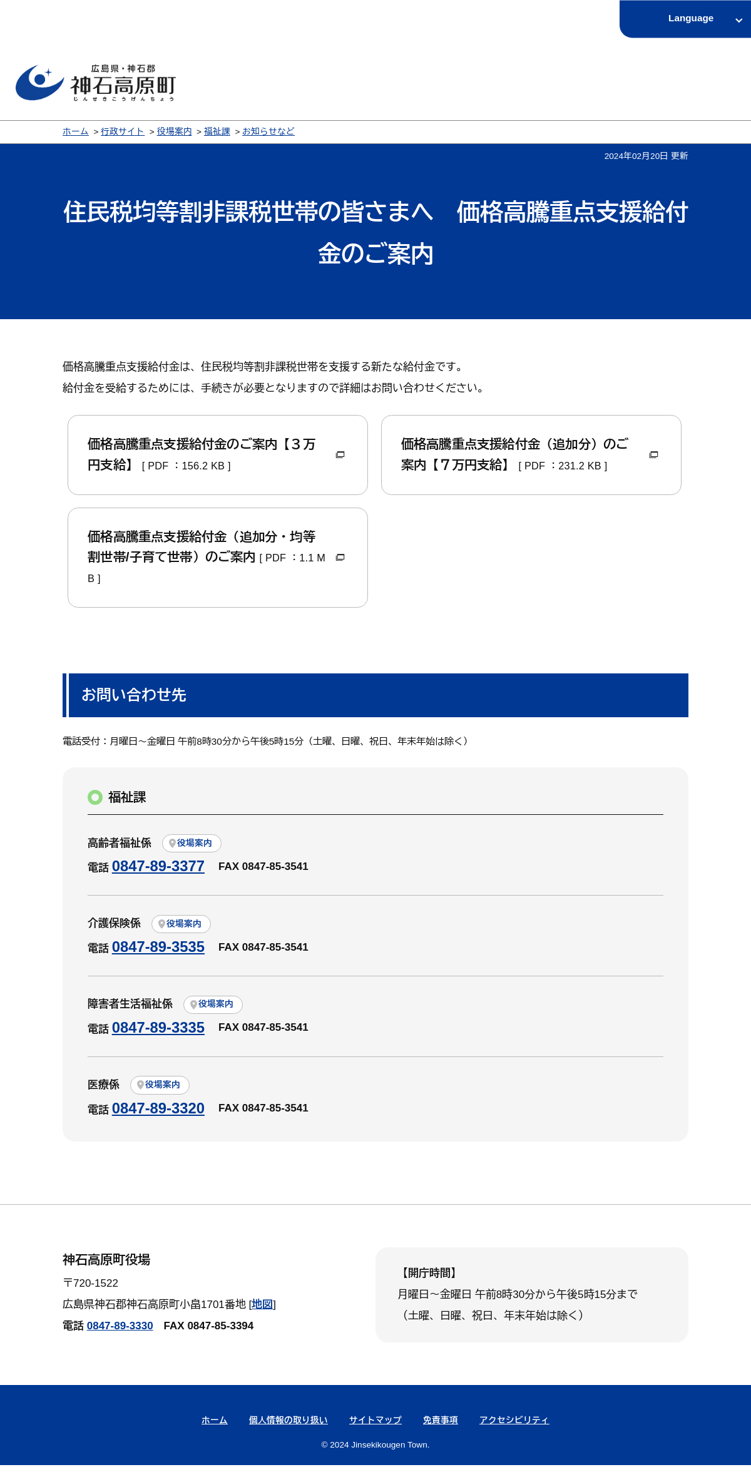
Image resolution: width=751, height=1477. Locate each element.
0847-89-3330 (120, 1338)
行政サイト (123, 131)
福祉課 (217, 131)
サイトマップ (375, 1432)
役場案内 (174, 131)
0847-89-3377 (158, 877)
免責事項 (440, 1432)
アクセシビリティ (514, 1432)
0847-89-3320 (158, 1120)
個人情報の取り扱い (288, 1432)
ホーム (76, 131)
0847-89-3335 (158, 1039)
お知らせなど (268, 131)
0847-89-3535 (158, 958)
